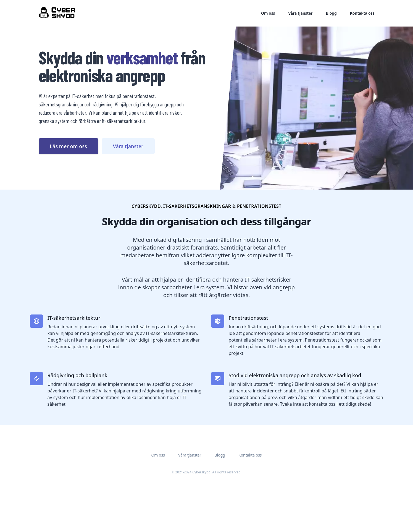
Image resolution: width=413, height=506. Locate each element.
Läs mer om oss (68, 146)
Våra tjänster (300, 13)
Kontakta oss (362, 13)
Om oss (268, 13)
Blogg (331, 13)
